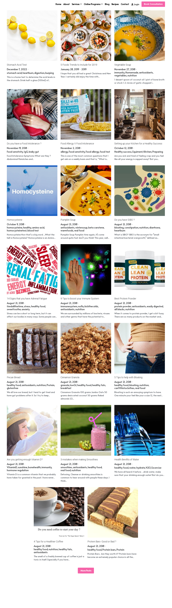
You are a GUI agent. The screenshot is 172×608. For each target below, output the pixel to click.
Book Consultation (153, 4)
